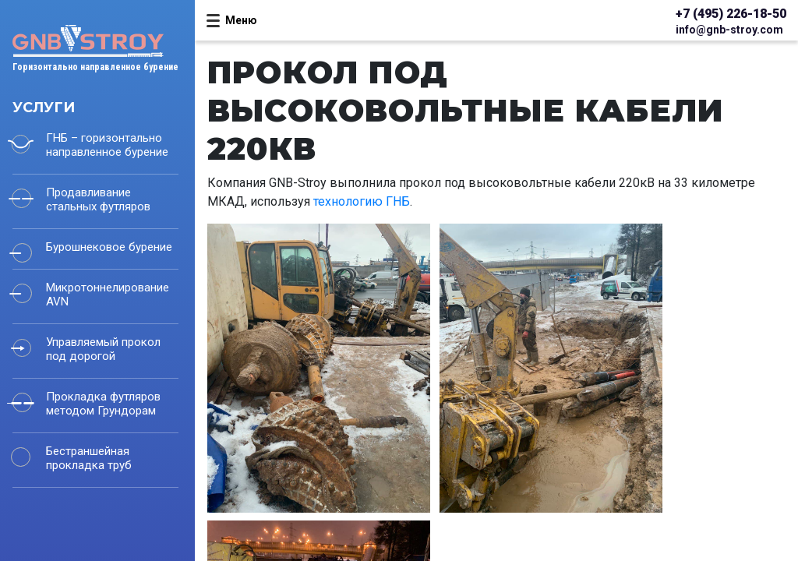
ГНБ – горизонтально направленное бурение (107, 145)
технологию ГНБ (361, 201)
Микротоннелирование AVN (107, 294)
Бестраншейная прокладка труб (89, 458)
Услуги (43, 107)
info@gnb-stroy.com (729, 29)
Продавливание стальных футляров (98, 199)
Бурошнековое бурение (109, 247)
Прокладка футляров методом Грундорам (103, 404)
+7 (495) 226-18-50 (731, 13)
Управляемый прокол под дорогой (103, 349)
